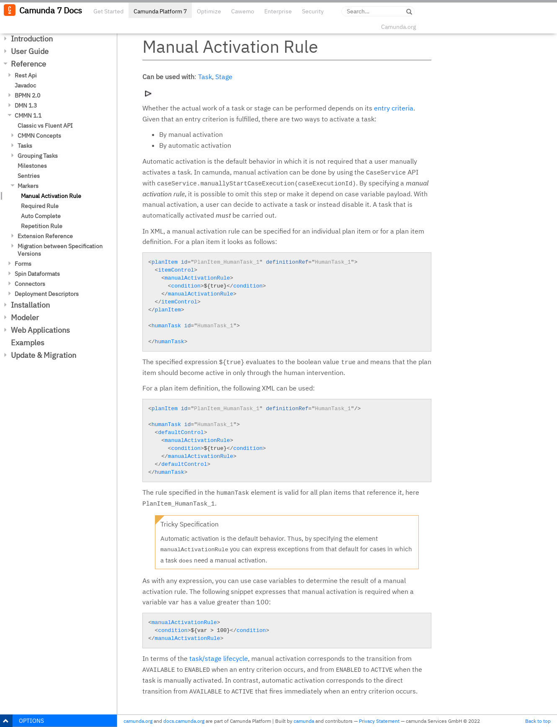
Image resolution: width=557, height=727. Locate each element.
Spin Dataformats (37, 273)
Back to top (538, 721)
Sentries (29, 176)
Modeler (25, 317)
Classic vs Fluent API (45, 125)
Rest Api (26, 75)
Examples (27, 342)
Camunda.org (398, 27)
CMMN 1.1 (28, 115)
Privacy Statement (379, 721)
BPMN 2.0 (27, 95)
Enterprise (278, 11)
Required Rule (40, 206)
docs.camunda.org (183, 721)
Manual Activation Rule (51, 196)
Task (205, 76)
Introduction (32, 39)
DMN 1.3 (26, 105)
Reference (28, 64)
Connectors (30, 284)
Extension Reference (45, 236)
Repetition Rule (41, 226)
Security (313, 11)
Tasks (25, 145)
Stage (223, 76)
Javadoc (25, 85)
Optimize (209, 11)
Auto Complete (41, 216)
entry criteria (393, 108)
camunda (304, 721)
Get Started (108, 11)
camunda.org (138, 721)
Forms (23, 263)
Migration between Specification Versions (60, 249)
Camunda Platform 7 (160, 11)
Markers (28, 186)
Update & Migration (43, 355)
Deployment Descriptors (47, 294)
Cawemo (242, 11)
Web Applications (40, 330)
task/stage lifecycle (218, 658)
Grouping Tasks (38, 155)
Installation (30, 305)
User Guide (30, 51)
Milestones (32, 166)
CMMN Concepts (39, 135)
